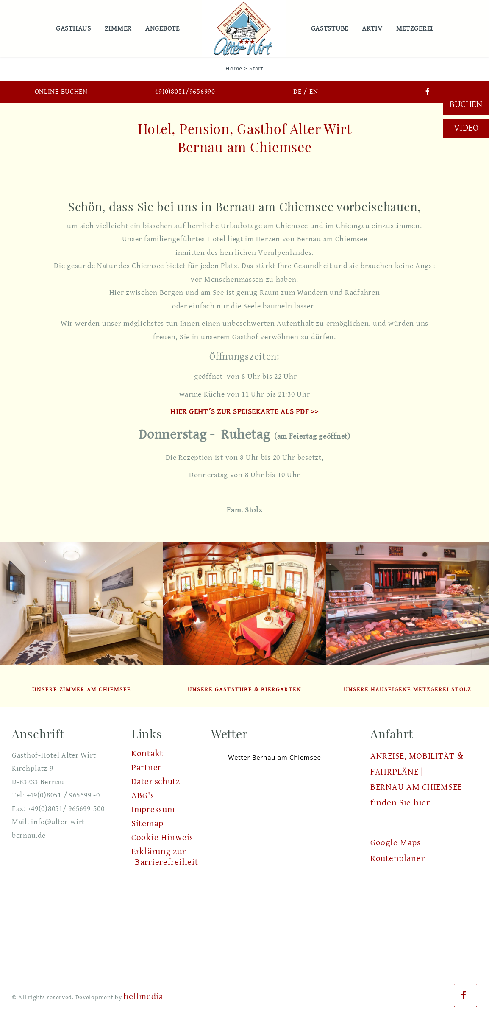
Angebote (164, 28)
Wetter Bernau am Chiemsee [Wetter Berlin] (274, 757)
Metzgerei (416, 28)
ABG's (142, 796)
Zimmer (120, 28)
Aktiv (374, 28)
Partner (146, 768)
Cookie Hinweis (162, 838)
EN (313, 91)
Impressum (153, 810)
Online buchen (61, 91)
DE (297, 91)
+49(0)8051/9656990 (183, 91)
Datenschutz (155, 782)
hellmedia (143, 997)
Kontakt (147, 754)
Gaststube (331, 28)
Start (256, 68)
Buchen (466, 104)
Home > (236, 68)
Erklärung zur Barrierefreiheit (164, 857)
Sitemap (147, 824)
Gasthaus (75, 28)
